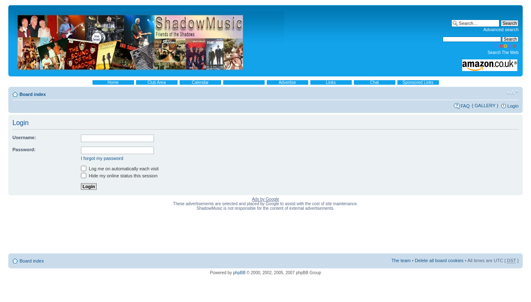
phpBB (239, 272)
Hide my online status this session (119, 175)
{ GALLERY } (485, 105)
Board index (32, 94)
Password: (24, 149)
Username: (24, 137)
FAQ (465, 105)
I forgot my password (102, 158)
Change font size (513, 92)
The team (401, 260)
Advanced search (501, 29)
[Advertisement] (265, 234)
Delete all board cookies (439, 260)
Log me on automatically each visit (119, 168)
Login (513, 105)
